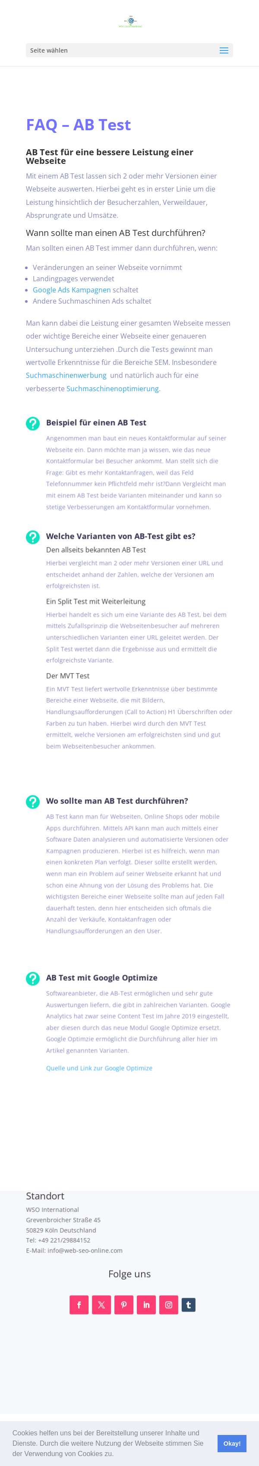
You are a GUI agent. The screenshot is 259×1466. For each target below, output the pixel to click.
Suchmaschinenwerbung (67, 375)
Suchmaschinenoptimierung (112, 387)
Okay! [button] (232, 1443)
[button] (117, 1454)
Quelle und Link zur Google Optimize (92, 1064)
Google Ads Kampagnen (72, 290)
